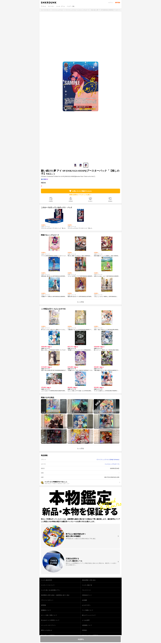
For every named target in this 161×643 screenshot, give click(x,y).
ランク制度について (87, 610)
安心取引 (90, 201)
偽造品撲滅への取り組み (89, 580)
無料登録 (117, 2)
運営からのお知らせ (46, 630)
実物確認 (110, 201)
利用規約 (84, 630)
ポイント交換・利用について (49, 615)
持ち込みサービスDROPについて (50, 620)
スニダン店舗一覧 (87, 585)
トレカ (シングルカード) (112, 464)
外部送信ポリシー (87, 595)
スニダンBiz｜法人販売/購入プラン (50, 590)
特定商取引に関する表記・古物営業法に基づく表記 (55, 595)
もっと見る (80, 302)
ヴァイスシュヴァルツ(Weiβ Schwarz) (108, 459)
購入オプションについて (89, 615)
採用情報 (43, 605)
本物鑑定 (51, 201)
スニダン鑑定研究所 (46, 580)
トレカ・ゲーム (60, 6)
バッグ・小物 (70, 6)
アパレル (43, 6)
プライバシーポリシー (47, 600)
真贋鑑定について (46, 610)
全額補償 (71, 201)
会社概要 (84, 600)
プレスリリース (86, 590)
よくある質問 (85, 620)
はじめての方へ (86, 605)
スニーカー (51, 6)
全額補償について (87, 625)
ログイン (110, 2)
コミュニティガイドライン (48, 625)
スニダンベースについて (48, 585)
